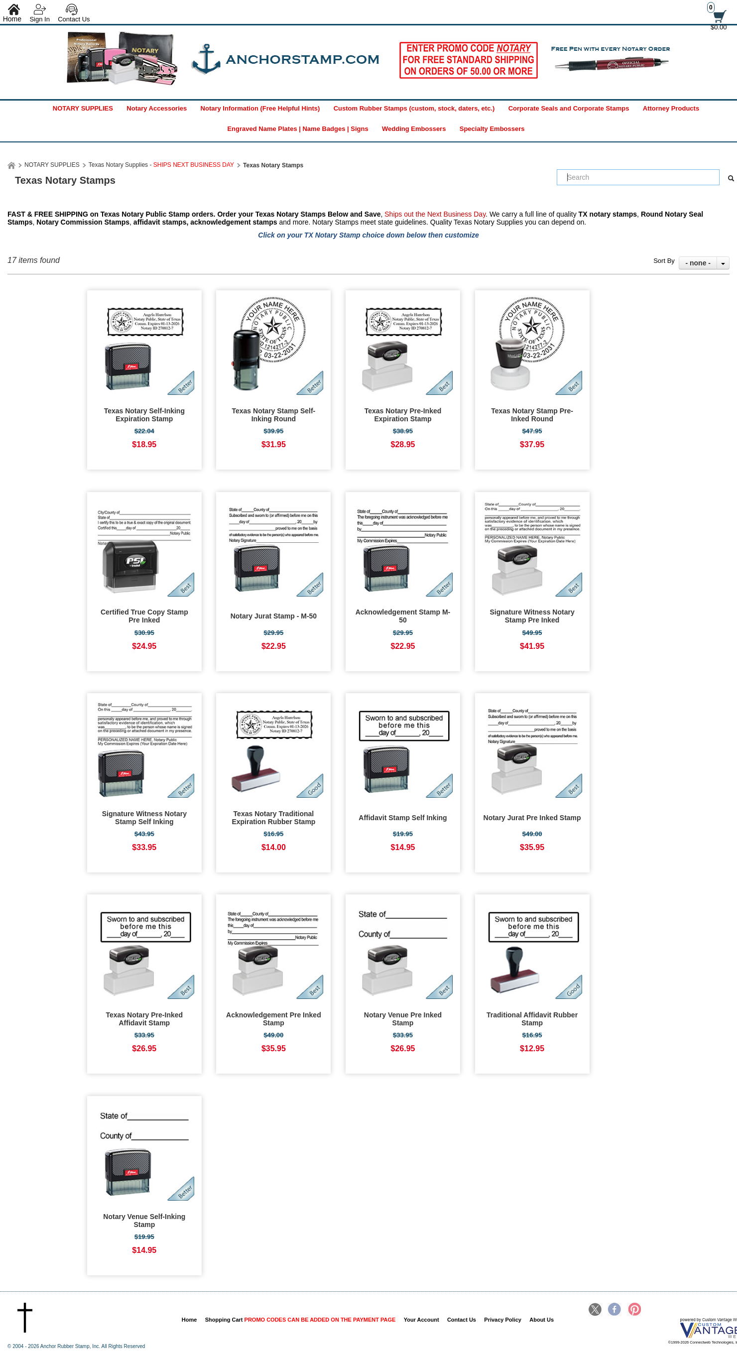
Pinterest (634, 1310)
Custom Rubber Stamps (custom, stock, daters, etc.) (414, 108)
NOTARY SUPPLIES (83, 108)
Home (189, 1320)
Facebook (614, 1310)
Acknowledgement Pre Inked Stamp (273, 1019)
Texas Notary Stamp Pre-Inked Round (532, 415)
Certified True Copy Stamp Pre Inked (144, 616)
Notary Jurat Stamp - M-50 (274, 616)
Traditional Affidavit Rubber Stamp (532, 1019)
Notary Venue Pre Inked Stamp (403, 1019)
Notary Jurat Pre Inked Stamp (532, 818)
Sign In (39, 19)
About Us (541, 1320)
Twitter (596, 1310)
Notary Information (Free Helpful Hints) (260, 108)
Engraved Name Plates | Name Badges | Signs (297, 128)
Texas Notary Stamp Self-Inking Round (273, 415)
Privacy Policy (502, 1320)
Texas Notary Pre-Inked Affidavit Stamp (144, 1019)
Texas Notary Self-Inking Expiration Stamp (144, 415)
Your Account (421, 1320)
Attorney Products (671, 108)
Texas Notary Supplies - (161, 164)
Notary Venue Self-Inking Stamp (144, 1221)
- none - (698, 263)
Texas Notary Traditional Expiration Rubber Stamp (273, 818)
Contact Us (74, 19)
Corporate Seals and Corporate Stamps (568, 108)
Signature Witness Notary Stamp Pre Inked (532, 616)
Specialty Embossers (492, 128)
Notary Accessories (156, 108)
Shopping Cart (300, 1320)
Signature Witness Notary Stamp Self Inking (144, 818)
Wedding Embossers (414, 128)
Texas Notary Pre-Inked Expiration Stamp (403, 415)
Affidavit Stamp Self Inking (403, 818)
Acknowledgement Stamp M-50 (403, 616)
